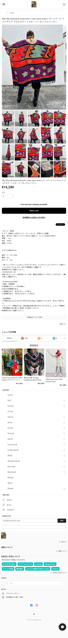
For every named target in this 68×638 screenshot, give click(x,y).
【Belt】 (10, 483)
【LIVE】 (10, 395)
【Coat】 (10, 411)
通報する (62, 324)
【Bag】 (10, 455)
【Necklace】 (12, 472)
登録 (61, 521)
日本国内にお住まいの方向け (34, 217)
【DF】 (9, 400)
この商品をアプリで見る (34, 317)
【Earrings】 (11, 466)
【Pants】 (11, 433)
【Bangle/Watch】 (14, 461)
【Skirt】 (10, 439)
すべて (9, 338)
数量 (3, 192)
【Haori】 (10, 417)
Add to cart (34, 211)
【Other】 (10, 488)
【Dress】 (10, 406)
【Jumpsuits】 (12, 444)
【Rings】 (10, 477)
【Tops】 (10, 428)
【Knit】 (10, 422)
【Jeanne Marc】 (13, 450)
